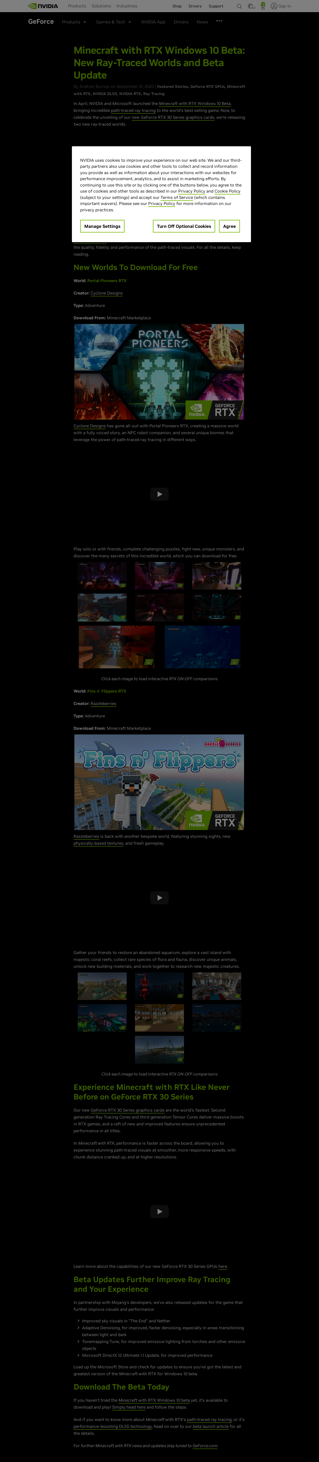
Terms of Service (177, 197)
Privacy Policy (191, 191)
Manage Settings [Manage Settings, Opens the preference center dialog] (102, 226)
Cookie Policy (227, 191)
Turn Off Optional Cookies (184, 226)
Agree (229, 226)
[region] (161, 194)
